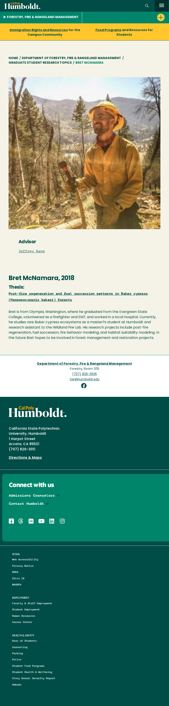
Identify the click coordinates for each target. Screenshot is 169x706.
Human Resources (23, 615)
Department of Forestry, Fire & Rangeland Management (71, 58)
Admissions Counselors (32, 495)
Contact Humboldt (26, 504)
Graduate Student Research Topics (40, 63)
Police (16, 659)
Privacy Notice (23, 565)
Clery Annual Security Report (33, 678)
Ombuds (16, 684)
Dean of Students (24, 640)
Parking (17, 653)
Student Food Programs (28, 665)
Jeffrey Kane (31, 251)
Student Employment (26, 609)
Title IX (18, 578)
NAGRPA (16, 584)
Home (13, 58)
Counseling (20, 647)
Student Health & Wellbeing (32, 672)
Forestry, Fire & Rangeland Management (41, 17)
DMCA (15, 572)
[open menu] (161, 6)
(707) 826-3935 (84, 374)
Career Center (22, 622)
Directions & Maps (25, 458)
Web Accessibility (25, 559)
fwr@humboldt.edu (84, 379)
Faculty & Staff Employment (32, 603)
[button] (147, 6)
